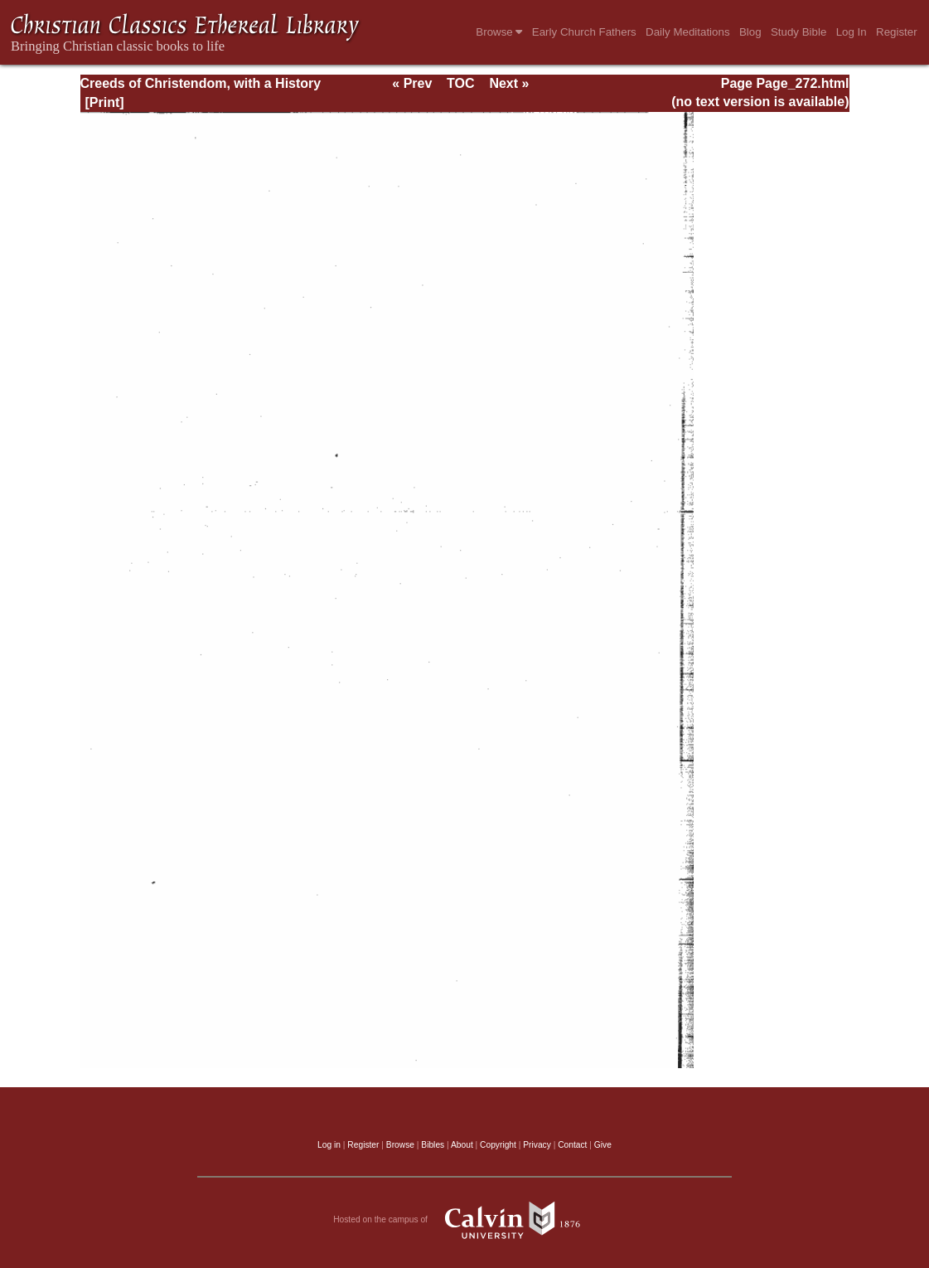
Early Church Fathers (584, 32)
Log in (329, 1144)
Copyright (498, 1144)
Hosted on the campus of (464, 1220)
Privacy (537, 1144)
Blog (750, 32)
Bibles (432, 1144)
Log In (851, 32)
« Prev (412, 83)
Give (603, 1144)
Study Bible (798, 32)
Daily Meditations (687, 32)
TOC (460, 83)
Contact (572, 1144)
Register (896, 32)
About (462, 1144)
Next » (509, 83)
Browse (499, 32)
